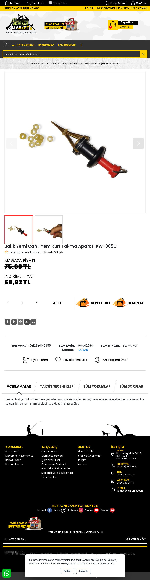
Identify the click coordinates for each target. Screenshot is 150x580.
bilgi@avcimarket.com (130, 490)
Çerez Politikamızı (86, 563)
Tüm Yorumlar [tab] (96, 386)
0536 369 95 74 (125, 474)
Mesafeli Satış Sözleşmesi (57, 473)
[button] (138, 143)
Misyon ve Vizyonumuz (19, 455)
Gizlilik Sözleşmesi (52, 455)
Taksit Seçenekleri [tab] (57, 386)
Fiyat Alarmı (35, 360)
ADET (57, 303)
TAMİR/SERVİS (67, 45)
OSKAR (83, 350)
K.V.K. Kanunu (49, 451)
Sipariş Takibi (85, 451)
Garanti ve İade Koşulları (56, 468)
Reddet (67, 571)
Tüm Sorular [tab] (131, 386)
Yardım (82, 464)
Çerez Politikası (50, 460)
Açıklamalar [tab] (19, 386)
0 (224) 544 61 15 (126, 466)
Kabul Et (83, 571)
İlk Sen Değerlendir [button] (51, 252)
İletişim (82, 460)
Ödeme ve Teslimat (53, 464)
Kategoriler (23, 45)
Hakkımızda (46, 45)
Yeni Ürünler (48, 477)
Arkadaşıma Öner (111, 360)
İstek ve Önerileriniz (90, 455)
